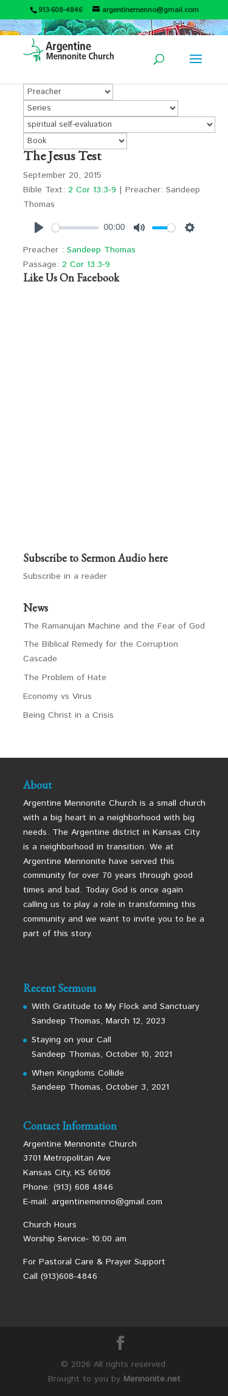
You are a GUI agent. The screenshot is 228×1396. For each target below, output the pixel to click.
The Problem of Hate (64, 678)
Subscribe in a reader (65, 576)
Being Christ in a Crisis (68, 715)
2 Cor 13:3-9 (92, 190)
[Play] (39, 227)
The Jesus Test (62, 155)
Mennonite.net (152, 1379)
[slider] (75, 228)
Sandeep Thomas (101, 250)
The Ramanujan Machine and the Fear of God (114, 626)
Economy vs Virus (57, 696)
